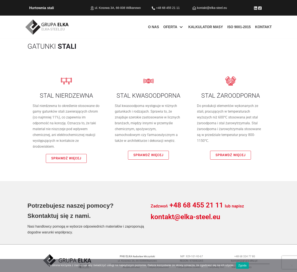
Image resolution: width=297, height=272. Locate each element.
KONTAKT (263, 27)
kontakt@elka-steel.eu (212, 8)
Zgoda (242, 265)
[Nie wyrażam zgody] (291, 265)
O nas (153, 27)
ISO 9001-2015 (239, 27)
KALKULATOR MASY (205, 27)
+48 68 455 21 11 (196, 205)
